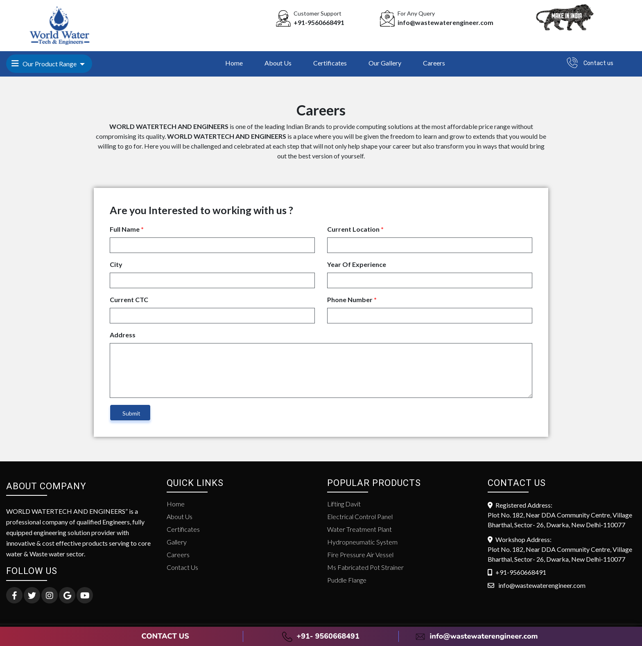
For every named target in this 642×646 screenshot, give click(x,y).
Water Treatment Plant (359, 529)
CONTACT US (165, 636)
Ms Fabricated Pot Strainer (365, 567)
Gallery (177, 542)
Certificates (330, 63)
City (116, 264)
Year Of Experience (356, 264)
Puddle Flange (346, 580)
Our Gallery (384, 63)
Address (123, 335)
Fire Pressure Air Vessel (360, 554)
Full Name (127, 229)
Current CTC (129, 299)
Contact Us (182, 567)
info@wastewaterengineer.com (476, 636)
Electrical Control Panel (360, 516)
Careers (434, 63)
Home (234, 63)
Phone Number (352, 299)
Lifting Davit (344, 504)
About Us (278, 63)
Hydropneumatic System (362, 542)
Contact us (598, 63)
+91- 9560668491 (320, 636)
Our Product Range (44, 63)
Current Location (355, 229)
